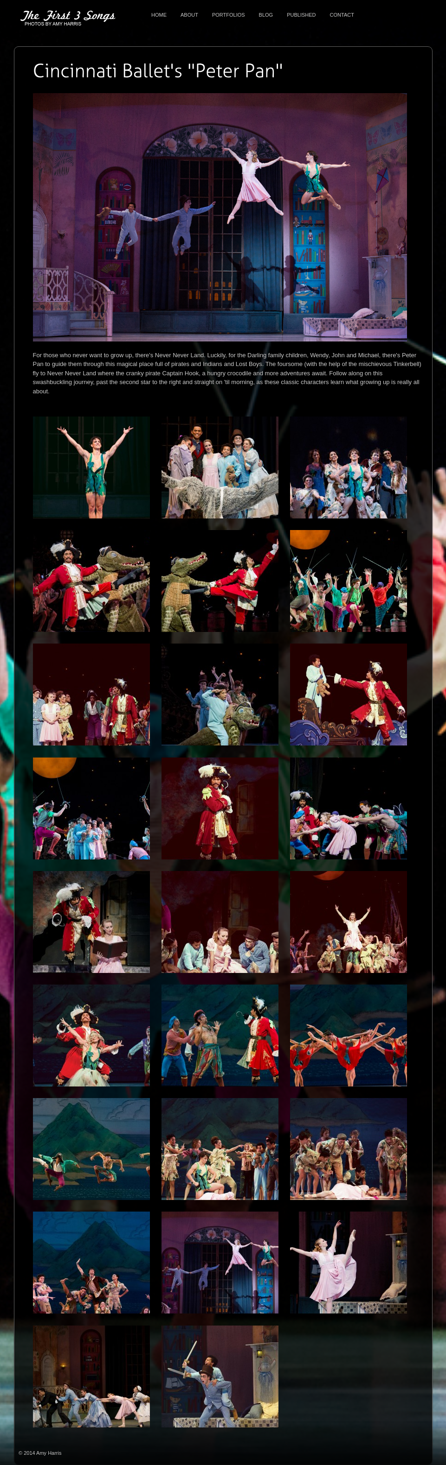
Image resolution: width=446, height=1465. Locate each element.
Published (301, 15)
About (189, 15)
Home (159, 15)
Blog (266, 15)
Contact (342, 15)
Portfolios (228, 15)
